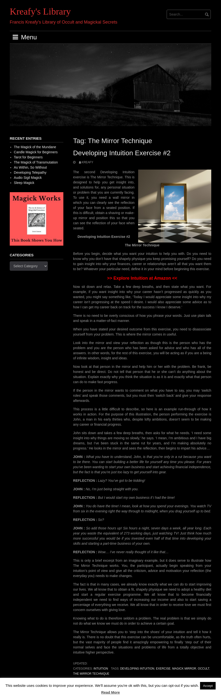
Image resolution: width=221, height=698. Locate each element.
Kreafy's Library (40, 11)
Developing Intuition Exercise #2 (122, 153)
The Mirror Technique (91, 673)
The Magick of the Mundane (35, 147)
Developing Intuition (137, 668)
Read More (110, 692)
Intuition (101, 668)
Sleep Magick (24, 183)
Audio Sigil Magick (28, 178)
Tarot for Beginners (28, 157)
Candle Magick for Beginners (36, 152)
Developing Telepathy (30, 172)
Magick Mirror (184, 668)
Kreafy (87, 162)
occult (203, 668)
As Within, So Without (30, 167)
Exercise (163, 668)
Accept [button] (208, 686)
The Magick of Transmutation (36, 162)
